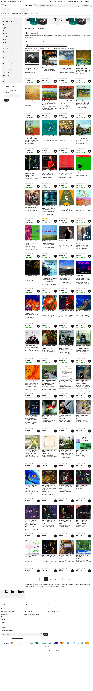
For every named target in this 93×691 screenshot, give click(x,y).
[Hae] (75, 5)
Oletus (42, 63)
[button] (17, 676)
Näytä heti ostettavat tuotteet (65, 63)
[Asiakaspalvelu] (12, 1)
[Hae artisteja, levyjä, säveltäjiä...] (55, 5)
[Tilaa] (45, 672)
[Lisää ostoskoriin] (38, 96)
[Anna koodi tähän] (12, 95)
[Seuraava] (74, 594)
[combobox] (55, 5)
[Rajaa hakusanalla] (46, 60)
